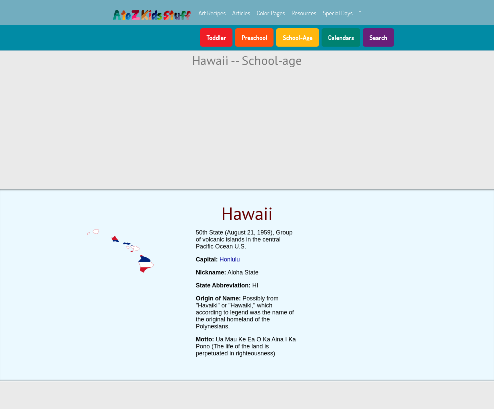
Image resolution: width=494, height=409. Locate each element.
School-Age (298, 37)
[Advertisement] (247, 127)
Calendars (341, 37)
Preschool (254, 37)
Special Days (338, 13)
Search (379, 37)
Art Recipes (212, 13)
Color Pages (271, 13)
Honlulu (229, 259)
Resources (304, 13)
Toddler (216, 37)
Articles (241, 13)
